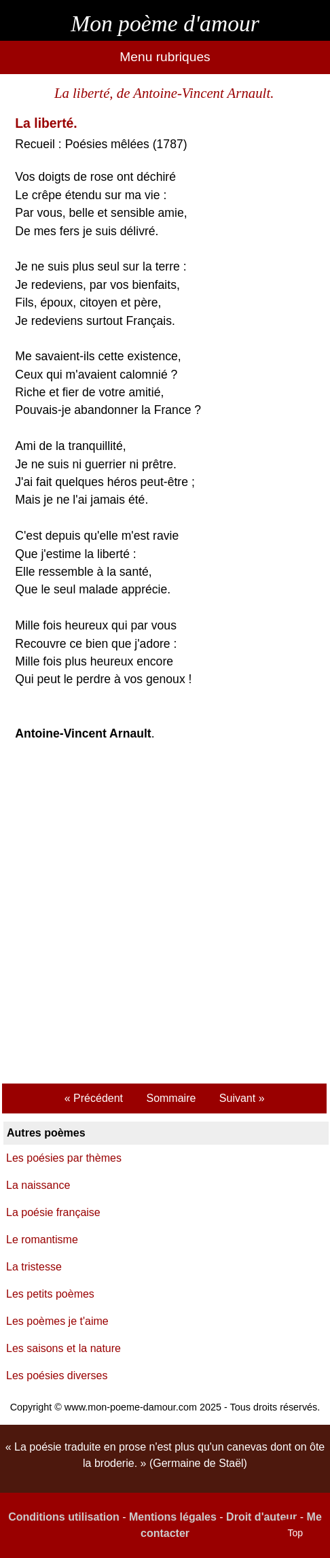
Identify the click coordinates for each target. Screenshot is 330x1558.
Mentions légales (173, 1517)
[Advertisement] (165, 914)
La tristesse (34, 1267)
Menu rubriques (165, 57)
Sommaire (171, 1098)
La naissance (38, 1185)
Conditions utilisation (64, 1517)
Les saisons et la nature (63, 1348)
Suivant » (242, 1098)
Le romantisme (42, 1239)
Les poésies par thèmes (64, 1158)
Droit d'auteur (261, 1517)
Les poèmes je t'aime (57, 1321)
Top (295, 1532)
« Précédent (94, 1098)
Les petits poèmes (50, 1294)
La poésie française (53, 1212)
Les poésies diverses (56, 1375)
